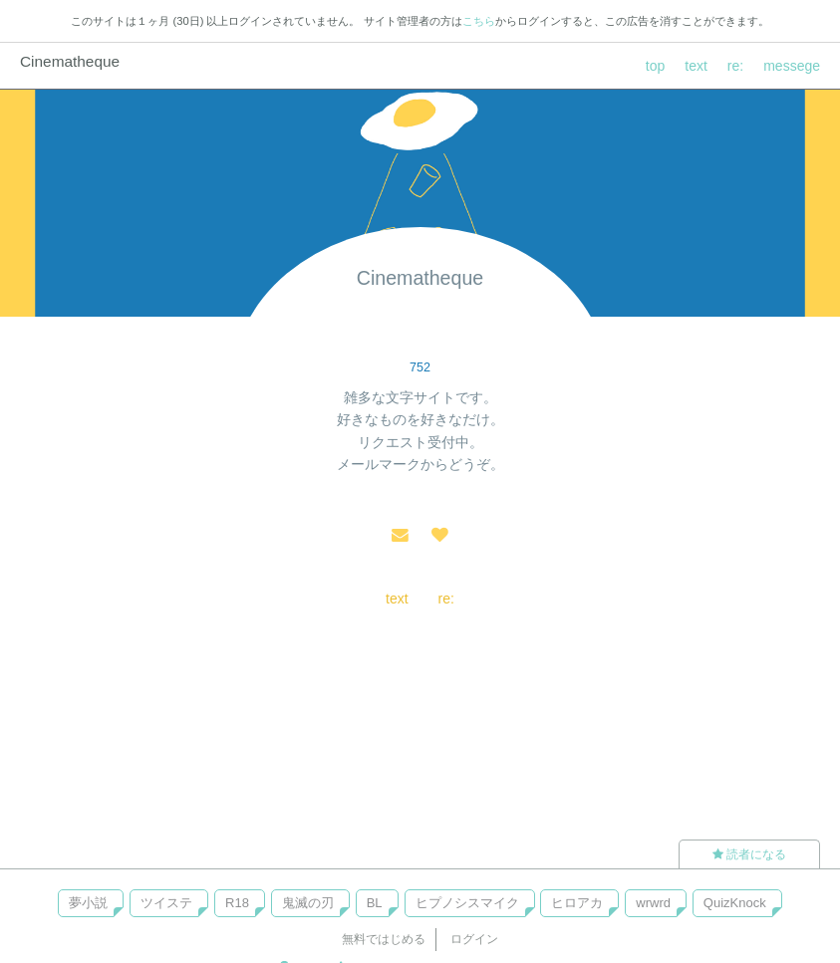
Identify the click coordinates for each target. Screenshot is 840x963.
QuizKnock (734, 902)
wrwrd (653, 902)
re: (735, 66)
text (696, 66)
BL (375, 902)
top (655, 66)
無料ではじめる (383, 939)
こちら (478, 21)
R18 (237, 902)
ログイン (474, 939)
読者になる (749, 854)
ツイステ (166, 902)
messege (791, 66)
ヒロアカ (577, 902)
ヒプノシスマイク (467, 902)
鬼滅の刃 (308, 902)
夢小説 (88, 902)
